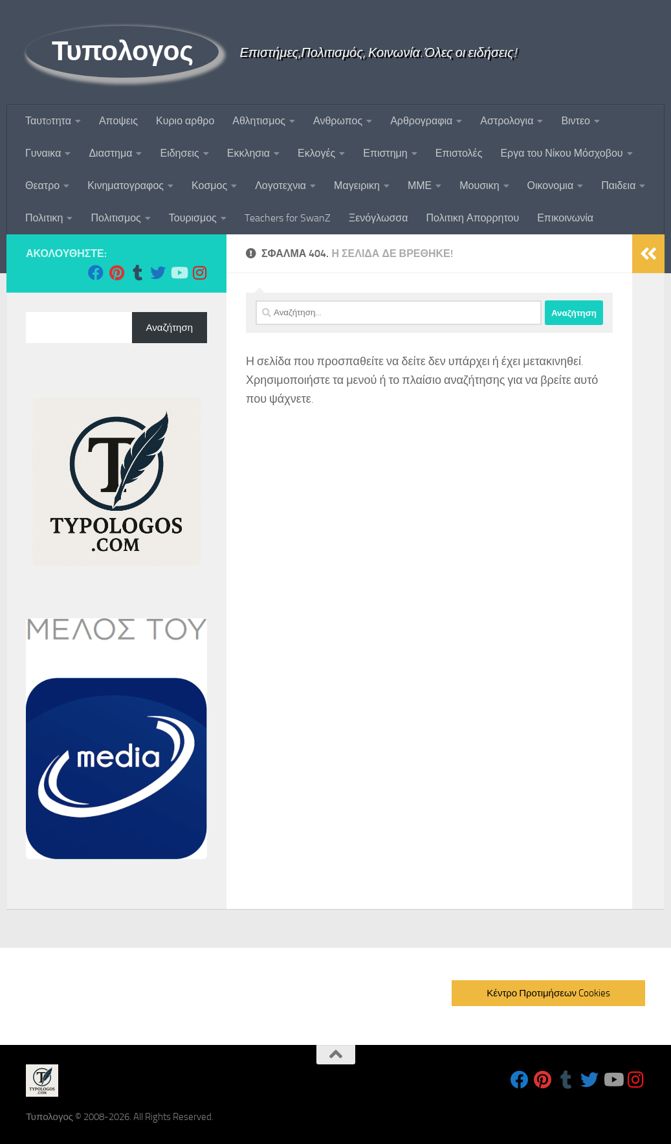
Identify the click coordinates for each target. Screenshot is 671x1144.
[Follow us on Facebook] (96, 272)
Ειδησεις (179, 153)
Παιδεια (618, 185)
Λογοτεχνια (280, 185)
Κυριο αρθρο (185, 121)
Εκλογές (316, 153)
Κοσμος (209, 185)
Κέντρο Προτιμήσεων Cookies (548, 993)
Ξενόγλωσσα (378, 218)
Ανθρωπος (337, 121)
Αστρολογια (506, 121)
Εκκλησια (248, 153)
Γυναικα (43, 153)
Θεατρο (42, 185)
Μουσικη (479, 185)
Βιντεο (575, 121)
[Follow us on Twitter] (158, 272)
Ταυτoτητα (48, 121)
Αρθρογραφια (421, 121)
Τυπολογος (122, 51)
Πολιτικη (44, 218)
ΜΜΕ (420, 185)
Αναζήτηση (169, 327)
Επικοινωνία (565, 218)
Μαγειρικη (357, 185)
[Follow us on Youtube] (178, 272)
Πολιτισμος (115, 218)
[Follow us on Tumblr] (137, 272)
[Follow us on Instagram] (199, 272)
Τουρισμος (193, 218)
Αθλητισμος (258, 121)
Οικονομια (550, 185)
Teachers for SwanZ (288, 218)
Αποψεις (118, 121)
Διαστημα (110, 153)
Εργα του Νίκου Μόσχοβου (561, 153)
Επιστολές (459, 153)
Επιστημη (385, 153)
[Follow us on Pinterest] (116, 272)
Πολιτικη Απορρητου (472, 218)
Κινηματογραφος (125, 185)
